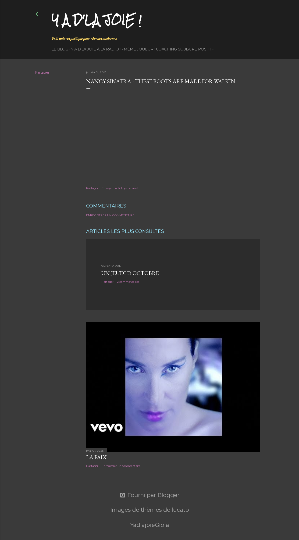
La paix (96, 457)
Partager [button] (42, 72)
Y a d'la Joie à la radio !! (96, 49)
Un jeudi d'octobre (130, 273)
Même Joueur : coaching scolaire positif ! (169, 49)
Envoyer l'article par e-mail (120, 188)
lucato (180, 509)
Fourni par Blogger (149, 495)
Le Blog (60, 49)
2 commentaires (128, 281)
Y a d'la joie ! (97, 20)
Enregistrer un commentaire (110, 215)
